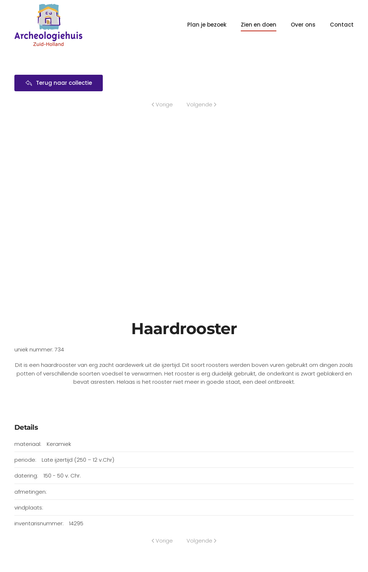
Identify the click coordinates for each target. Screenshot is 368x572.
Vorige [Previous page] (162, 104)
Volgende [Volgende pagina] (201, 104)
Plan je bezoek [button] (206, 24)
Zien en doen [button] (258, 24)
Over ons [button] (303, 24)
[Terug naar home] (48, 25)
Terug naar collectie (58, 83)
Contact (342, 24)
